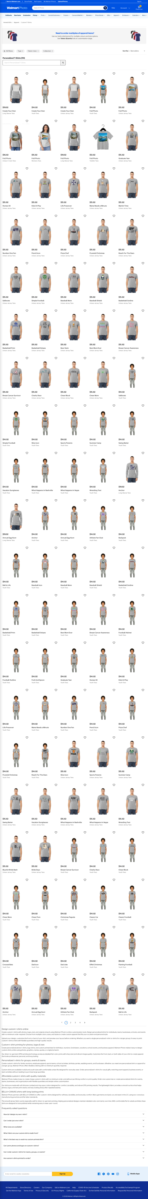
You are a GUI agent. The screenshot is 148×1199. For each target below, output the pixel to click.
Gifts (108, 15)
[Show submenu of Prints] (45, 15)
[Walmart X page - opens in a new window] (103, 1174)
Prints (43, 15)
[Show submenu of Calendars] (139, 15)
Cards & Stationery (54, 15)
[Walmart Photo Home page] (17, 8)
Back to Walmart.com (12, 1)
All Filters (8, 51)
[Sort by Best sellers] (137, 51)
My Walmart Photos (50, 1)
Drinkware (125, 15)
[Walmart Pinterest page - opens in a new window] (108, 1174)
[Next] (85, 1022)
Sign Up (62, 1174)
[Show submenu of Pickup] (38, 15)
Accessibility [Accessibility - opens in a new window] (120, 1188)
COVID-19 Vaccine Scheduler (88, 1188)
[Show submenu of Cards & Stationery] (60, 15)
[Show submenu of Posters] (69, 15)
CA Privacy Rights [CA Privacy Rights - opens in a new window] (57, 1191)
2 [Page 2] (70, 1023)
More (144, 15)
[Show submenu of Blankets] (92, 15)
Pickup (35, 15)
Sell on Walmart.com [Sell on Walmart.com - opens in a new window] (62, 1188)
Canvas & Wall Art (77, 15)
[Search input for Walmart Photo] (67, 8)
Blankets (89, 15)
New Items (17, 15)
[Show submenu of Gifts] (111, 15)
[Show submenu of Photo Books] (104, 15)
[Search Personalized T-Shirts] (31, 62)
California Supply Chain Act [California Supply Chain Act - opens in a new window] (76, 1191)
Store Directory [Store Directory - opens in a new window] (25, 1188)
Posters (66, 15)
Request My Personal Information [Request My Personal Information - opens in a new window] (130, 1191)
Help (113, 8)
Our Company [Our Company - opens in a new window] (47, 1188)
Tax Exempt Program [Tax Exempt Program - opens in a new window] (132, 1188)
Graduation (27, 15)
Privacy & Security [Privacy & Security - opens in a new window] (42, 1191)
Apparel (116, 15)
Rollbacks (9, 15)
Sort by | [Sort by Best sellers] (126, 51)
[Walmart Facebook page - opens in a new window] (99, 1174)
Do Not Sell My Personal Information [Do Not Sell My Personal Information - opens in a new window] (102, 1191)
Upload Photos (63, 1)
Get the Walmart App (13, 1191)
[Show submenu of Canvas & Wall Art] (83, 15)
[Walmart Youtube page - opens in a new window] (113, 1174)
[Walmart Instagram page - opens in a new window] (117, 1174)
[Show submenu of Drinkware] (129, 15)
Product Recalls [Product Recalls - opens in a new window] (107, 1188)
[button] (16, 73)
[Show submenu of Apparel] (119, 15)
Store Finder (28, 1)
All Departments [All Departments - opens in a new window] (11, 1188)
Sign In (139, 1)
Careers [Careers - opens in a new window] (36, 1188)
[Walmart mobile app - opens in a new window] (133, 1174)
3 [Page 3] (75, 1023)
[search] (63, 62)
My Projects (38, 1)
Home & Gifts (7, 22)
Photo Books (99, 15)
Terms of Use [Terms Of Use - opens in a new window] (28, 1191)
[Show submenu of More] (146, 15)
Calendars (135, 15)
